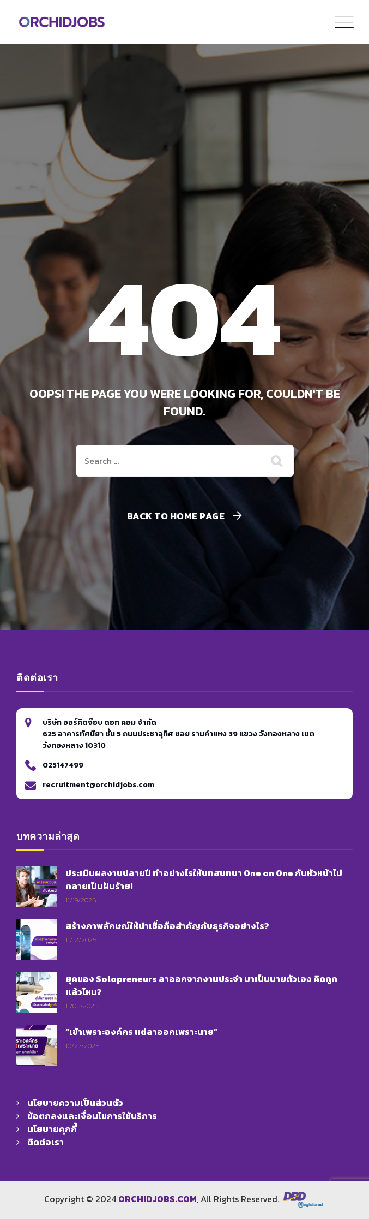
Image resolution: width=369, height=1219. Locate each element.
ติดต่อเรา (45, 1142)
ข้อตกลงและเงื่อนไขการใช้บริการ (92, 1115)
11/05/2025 (81, 1005)
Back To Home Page (176, 516)
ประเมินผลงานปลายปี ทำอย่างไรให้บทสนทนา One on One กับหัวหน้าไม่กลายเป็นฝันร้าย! (203, 879)
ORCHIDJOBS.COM (157, 1198)
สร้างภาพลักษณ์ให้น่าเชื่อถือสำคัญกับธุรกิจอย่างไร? (167, 925)
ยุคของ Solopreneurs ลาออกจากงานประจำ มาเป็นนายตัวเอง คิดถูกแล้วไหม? (201, 985)
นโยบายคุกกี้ (52, 1128)
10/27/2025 (82, 1045)
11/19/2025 (80, 900)
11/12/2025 (80, 939)
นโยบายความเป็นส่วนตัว (75, 1102)
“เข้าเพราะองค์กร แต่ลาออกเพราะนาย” (141, 1031)
